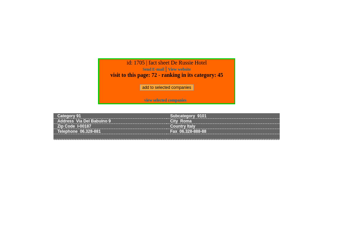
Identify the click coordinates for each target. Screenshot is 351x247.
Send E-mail (153, 69)
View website (179, 69)
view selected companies (165, 100)
